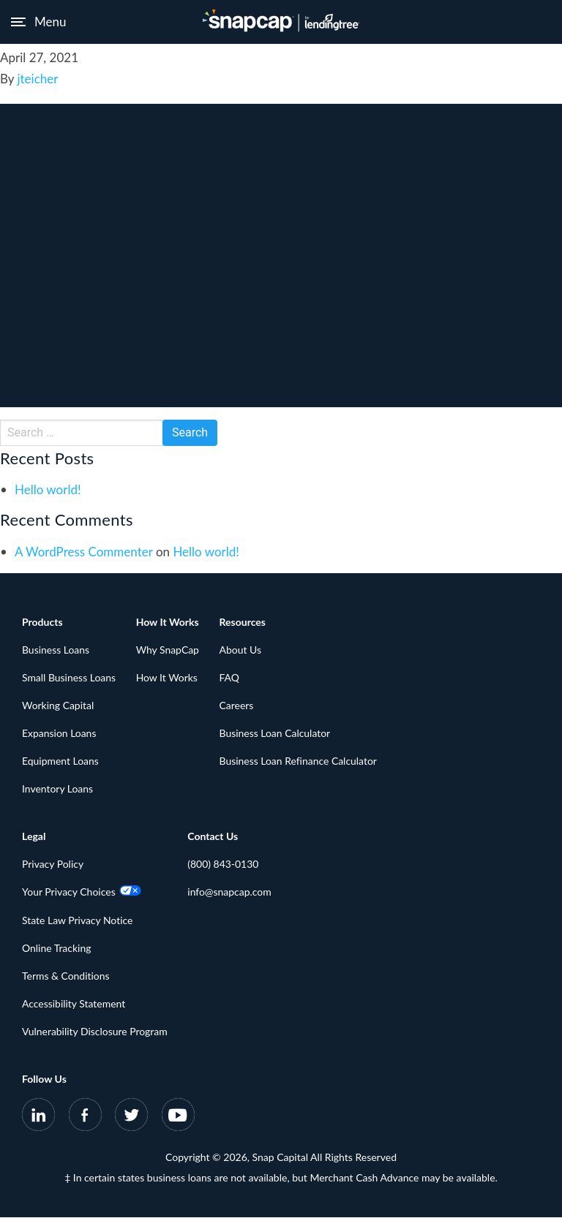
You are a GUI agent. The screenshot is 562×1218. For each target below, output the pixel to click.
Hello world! (48, 489)
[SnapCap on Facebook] (85, 1118)
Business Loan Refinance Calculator (299, 761)
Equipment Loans (60, 761)
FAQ (230, 677)
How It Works (167, 677)
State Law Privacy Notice (77, 920)
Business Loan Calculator (275, 733)
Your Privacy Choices (82, 892)
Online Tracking (56, 948)
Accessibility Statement (74, 1003)
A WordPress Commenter (84, 551)
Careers (237, 705)
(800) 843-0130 (223, 864)
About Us (241, 649)
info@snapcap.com (230, 892)
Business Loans (56, 649)
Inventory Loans (58, 789)
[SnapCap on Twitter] (131, 1118)
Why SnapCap (168, 649)
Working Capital (58, 705)
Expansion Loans (59, 733)
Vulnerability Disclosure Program (95, 1032)
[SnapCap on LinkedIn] (38, 1118)
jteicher (37, 78)
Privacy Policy (52, 864)
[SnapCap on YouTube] (177, 1118)
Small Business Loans (69, 677)
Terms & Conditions (66, 975)
